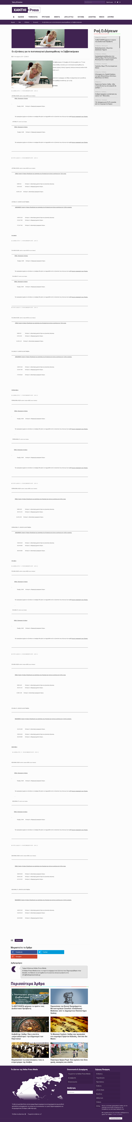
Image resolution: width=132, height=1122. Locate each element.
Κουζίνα (99, 1089)
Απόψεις (99, 1101)
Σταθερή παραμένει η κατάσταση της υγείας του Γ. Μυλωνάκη (106, 93)
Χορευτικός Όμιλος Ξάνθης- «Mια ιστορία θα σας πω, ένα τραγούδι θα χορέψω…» (106, 84)
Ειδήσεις (27, 22)
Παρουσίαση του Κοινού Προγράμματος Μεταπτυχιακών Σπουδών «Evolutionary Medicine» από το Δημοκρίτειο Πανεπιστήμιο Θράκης (69, 1005)
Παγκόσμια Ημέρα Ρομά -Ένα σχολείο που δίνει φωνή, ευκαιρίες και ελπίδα (69, 1056)
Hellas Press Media (34, 1118)
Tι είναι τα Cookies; (117, 1114)
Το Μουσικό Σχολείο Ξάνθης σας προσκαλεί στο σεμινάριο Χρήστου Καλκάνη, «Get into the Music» (69, 1032)
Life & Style (100, 1085)
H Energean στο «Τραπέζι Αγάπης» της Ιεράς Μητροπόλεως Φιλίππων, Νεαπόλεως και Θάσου (106, 74)
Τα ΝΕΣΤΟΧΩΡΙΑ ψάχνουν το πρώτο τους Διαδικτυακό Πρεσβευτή (28, 1003)
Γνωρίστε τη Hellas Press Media (79, 1069)
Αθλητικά (99, 1093)
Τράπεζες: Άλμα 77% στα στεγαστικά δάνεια (106, 66)
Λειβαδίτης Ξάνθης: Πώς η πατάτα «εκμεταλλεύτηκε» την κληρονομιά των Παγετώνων (27, 1032)
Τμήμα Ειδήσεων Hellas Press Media (34, 964)
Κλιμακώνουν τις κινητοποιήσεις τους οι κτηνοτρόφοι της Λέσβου (28, 1056)
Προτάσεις (100, 1077)
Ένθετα (98, 1081)
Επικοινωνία (72, 1077)
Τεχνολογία (100, 1073)
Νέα (20, 22)
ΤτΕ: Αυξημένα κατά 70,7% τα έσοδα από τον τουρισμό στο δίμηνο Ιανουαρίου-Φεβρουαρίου (106, 102)
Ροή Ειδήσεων (106, 30)
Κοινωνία (35, 22)
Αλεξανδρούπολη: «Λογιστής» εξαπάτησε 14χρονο (106, 47)
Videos (98, 1097)
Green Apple (64, 1118)
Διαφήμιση (72, 1073)
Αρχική (13, 22)
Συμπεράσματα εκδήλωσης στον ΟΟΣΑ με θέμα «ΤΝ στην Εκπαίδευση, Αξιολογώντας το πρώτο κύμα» (106, 56)
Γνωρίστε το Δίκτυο (35, 1109)
